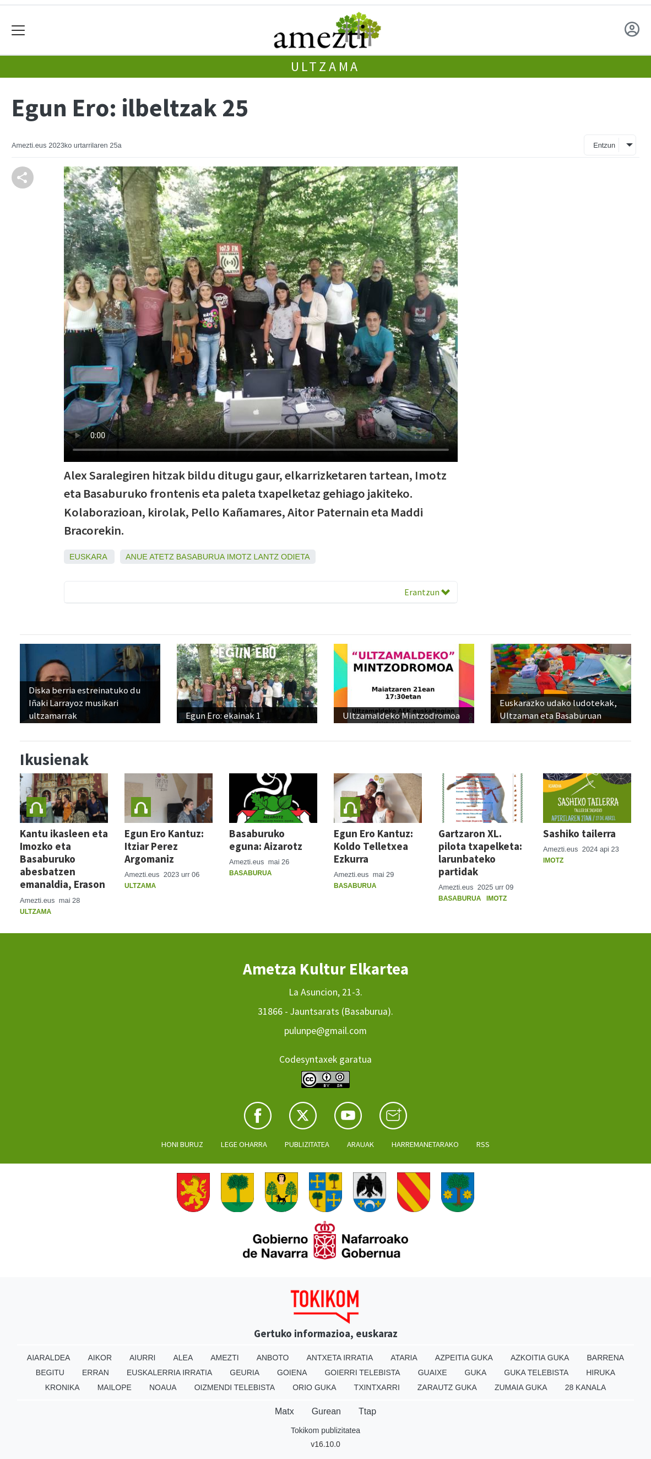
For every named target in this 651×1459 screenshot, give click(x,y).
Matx (284, 1411)
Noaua (163, 1387)
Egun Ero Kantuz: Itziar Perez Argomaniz (164, 846)
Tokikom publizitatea (325, 1430)
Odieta (295, 556)
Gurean (326, 1411)
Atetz (161, 556)
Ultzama (326, 66)
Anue (137, 556)
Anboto (273, 1357)
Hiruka (600, 1372)
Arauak (360, 1144)
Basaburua (200, 556)
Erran (95, 1372)
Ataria (403, 1357)
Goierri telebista (362, 1372)
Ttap (367, 1411)
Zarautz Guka (447, 1387)
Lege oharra (244, 1144)
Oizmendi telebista (234, 1387)
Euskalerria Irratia (169, 1372)
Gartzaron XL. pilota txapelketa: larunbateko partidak (480, 852)
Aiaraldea (48, 1357)
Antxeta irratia (340, 1357)
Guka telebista (536, 1372)
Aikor (100, 1357)
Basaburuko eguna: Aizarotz (265, 840)
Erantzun (427, 591)
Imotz (239, 556)
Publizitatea (307, 1144)
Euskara (88, 556)
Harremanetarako (425, 1144)
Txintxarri (377, 1387)
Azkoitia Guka (540, 1357)
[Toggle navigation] (18, 30)
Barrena (605, 1357)
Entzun (604, 145)
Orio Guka (314, 1387)
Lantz (266, 556)
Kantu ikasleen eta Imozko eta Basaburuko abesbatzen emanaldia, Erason (64, 859)
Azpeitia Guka (464, 1357)
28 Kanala (585, 1387)
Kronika (62, 1387)
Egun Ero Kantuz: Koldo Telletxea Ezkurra (373, 846)
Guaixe (432, 1372)
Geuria (244, 1372)
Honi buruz (182, 1144)
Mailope (114, 1387)
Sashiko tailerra (579, 833)
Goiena (292, 1372)
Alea (183, 1357)
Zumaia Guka (521, 1387)
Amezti (224, 1357)
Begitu (50, 1372)
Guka (476, 1372)
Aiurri (142, 1357)
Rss (483, 1144)
